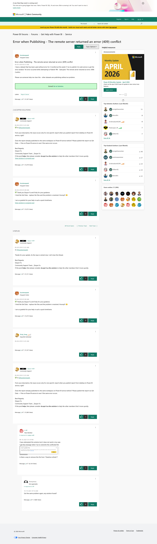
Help (132, 19)
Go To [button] (139, 19)
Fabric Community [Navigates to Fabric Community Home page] (33, 14)
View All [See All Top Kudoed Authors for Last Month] (107, 180)
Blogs (81, 14)
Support (97, 14)
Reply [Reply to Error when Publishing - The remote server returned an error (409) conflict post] (92, 99)
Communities (72, 14)
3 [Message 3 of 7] (25, 463)
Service (68, 34)
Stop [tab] (126, 95)
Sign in (126, 19)
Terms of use (130, 530)
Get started (113, 27)
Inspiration (55, 14)
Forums (46, 14)
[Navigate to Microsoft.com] (18, 14)
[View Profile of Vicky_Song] (23, 334)
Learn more (16, 8)
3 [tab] (122, 94)
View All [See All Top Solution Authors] (107, 138)
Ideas (63, 14)
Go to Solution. (58, 86)
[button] (78, 47)
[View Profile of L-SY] (25, 430)
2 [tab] (121, 94)
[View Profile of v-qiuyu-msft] (30, 118)
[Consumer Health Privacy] (39, 537)
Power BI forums (20, 34)
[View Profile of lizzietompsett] (24, 55)
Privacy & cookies (119, 530)
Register (119, 19)
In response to (26, 435)
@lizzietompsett (24, 128)
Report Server (25, 94)
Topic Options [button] (90, 47)
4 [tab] (123, 94)
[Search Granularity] (87, 24)
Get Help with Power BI (51, 34)
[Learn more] (110, 90)
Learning (88, 14)
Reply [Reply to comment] (92, 169)
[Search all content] (120, 24)
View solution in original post (24, 158)
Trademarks (139, 530)
